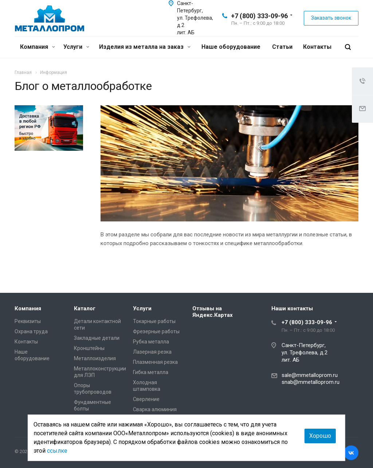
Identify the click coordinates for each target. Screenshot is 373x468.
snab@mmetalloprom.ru (310, 382)
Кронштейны (89, 348)
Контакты (317, 46)
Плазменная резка (155, 362)
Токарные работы (154, 321)
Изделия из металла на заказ (145, 46)
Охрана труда (31, 331)
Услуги (76, 46)
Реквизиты (28, 321)
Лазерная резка (152, 352)
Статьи (282, 46)
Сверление (146, 399)
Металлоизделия (95, 358)
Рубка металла (151, 342)
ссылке (57, 450)
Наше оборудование (230, 46)
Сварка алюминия (155, 409)
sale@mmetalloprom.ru (310, 375)
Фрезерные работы (156, 331)
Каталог (84, 308)
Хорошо (320, 435)
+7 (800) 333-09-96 (259, 16)
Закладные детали (96, 338)
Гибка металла (150, 372)
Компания (37, 46)
